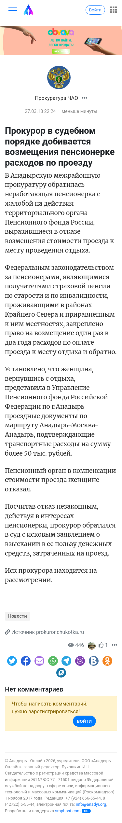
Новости (17, 616)
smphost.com (68, 810)
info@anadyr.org (91, 804)
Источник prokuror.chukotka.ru (47, 632)
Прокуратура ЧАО (56, 98)
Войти (95, 9)
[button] (84, 98)
